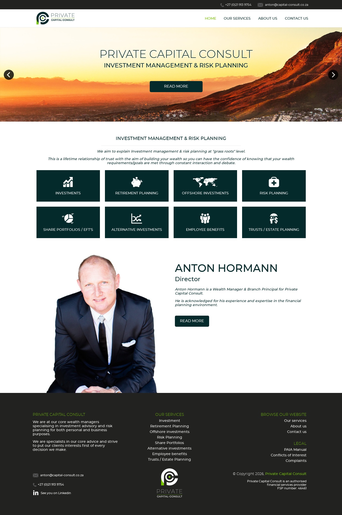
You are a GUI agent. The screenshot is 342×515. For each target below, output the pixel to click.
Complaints (296, 461)
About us (298, 426)
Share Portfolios (169, 443)
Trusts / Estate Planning (169, 459)
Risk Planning (169, 437)
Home (210, 18)
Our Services (237, 18)
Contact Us (296, 18)
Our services (295, 421)
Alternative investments (169, 448)
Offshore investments (169, 432)
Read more (176, 86)
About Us (267, 18)
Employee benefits (169, 454)
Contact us (297, 432)
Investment (169, 421)
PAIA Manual (295, 450)
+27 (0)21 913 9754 (238, 4)
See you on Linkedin (56, 493)
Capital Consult (59, 18)
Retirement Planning (169, 426)
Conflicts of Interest (289, 455)
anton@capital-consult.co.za (286, 4)
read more (192, 321)
